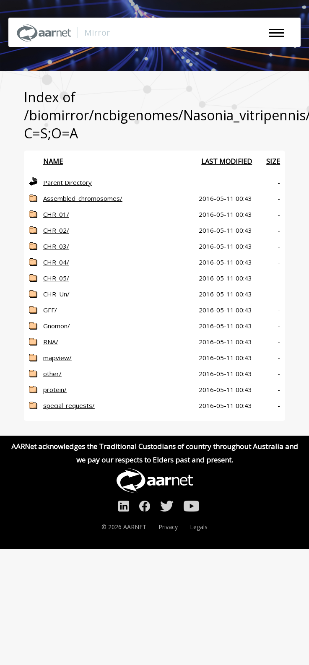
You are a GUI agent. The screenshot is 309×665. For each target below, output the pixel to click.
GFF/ (50, 310)
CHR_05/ (56, 278)
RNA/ (50, 342)
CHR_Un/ (56, 294)
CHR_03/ (56, 246)
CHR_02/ (56, 230)
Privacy (168, 527)
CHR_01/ (56, 214)
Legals (199, 527)
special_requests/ (69, 405)
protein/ (55, 389)
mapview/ (57, 357)
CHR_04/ (56, 262)
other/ (52, 373)
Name (53, 161)
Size (273, 161)
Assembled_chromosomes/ (82, 198)
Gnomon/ (56, 326)
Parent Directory (67, 182)
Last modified (226, 161)
